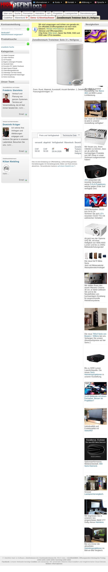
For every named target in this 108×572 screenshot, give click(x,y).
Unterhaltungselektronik (11, 70)
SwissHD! (88, 431)
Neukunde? (5, 33)
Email (21, 114)
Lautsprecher (71, 13)
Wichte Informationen (55, 29)
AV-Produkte (7, 60)
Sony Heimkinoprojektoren (93, 373)
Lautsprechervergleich (93, 494)
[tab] (49, 135)
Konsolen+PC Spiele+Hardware (13, 66)
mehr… (22, 108)
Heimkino (39, 13)
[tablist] (57, 145)
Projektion (58, 13)
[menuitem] (41, 2)
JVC (86, 180)
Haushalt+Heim (8, 64)
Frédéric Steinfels (13, 90)
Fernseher (28, 13)
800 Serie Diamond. (93, 465)
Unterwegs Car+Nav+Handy (12, 73)
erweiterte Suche (7, 47)
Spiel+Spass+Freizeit (10, 68)
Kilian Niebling (11, 161)
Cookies (34, 562)
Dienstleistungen (88, 13)
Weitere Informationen (54, 564)
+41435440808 (72, 558)
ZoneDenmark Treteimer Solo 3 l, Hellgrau (78, 18)
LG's (101, 214)
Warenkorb (21, 18)
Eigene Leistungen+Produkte (12, 62)
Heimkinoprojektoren (93, 548)
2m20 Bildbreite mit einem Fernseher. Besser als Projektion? (95, 398)
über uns (8, 13)
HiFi (49, 13)
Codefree (8, 18)
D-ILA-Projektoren (97, 184)
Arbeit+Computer (8, 55)
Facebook (5, 562)
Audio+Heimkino (8, 58)
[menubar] (69, 2)
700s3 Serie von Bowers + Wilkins (95, 335)
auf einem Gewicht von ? (66, 166)
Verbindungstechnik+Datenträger (14, 75)
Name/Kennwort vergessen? (12, 34)
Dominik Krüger (11, 124)
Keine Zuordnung (9, 77)
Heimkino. (100, 522)
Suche (17, 13)
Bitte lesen (52, 33)
